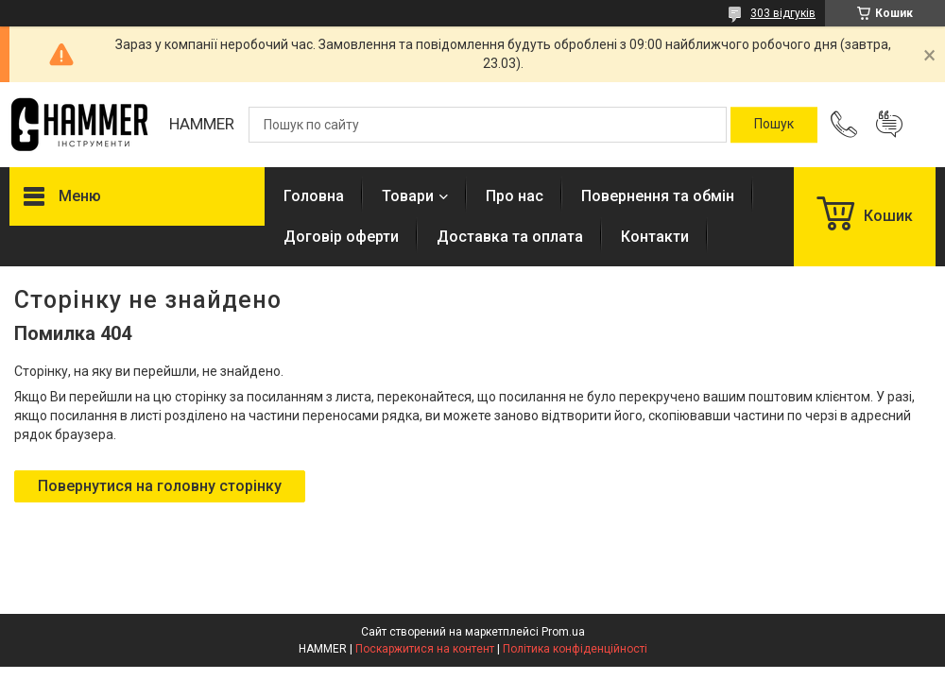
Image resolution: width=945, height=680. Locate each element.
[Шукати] (773, 125)
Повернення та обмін (657, 196)
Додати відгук (889, 125)
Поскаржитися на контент (424, 648)
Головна (314, 196)
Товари (408, 196)
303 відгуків (783, 13)
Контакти (655, 237)
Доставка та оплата (510, 237)
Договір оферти (341, 237)
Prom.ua (563, 631)
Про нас (514, 196)
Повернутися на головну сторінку (160, 486)
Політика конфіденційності (575, 648)
